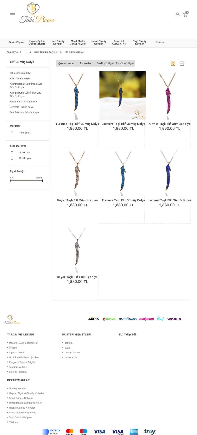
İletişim (12, 347)
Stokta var (25, 152)
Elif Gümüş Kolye (73, 52)
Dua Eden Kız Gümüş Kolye (24, 112)
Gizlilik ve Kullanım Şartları (23, 357)
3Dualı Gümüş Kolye (20, 73)
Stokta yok (25, 158)
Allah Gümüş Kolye (20, 78)
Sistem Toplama (17, 372)
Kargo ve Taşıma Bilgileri (22, 362)
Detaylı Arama (71, 352)
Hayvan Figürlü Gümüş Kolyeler (25, 393)
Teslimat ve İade (17, 367)
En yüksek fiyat (125, 63)
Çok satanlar (66, 63)
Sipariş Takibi (15, 352)
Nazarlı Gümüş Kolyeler (21, 407)
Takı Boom (25, 132)
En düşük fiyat (105, 63)
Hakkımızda (69, 357)
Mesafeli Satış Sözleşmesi (22, 343)
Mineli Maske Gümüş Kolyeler (24, 403)
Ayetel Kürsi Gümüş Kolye (23, 101)
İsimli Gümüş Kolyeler (20, 398)
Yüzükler (13, 422)
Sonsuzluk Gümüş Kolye (21, 412)
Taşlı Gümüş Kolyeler (20, 417)
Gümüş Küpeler (16, 388)
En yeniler (85, 63)
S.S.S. (66, 347)
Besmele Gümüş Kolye (21, 107)
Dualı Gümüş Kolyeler (46, 52)
